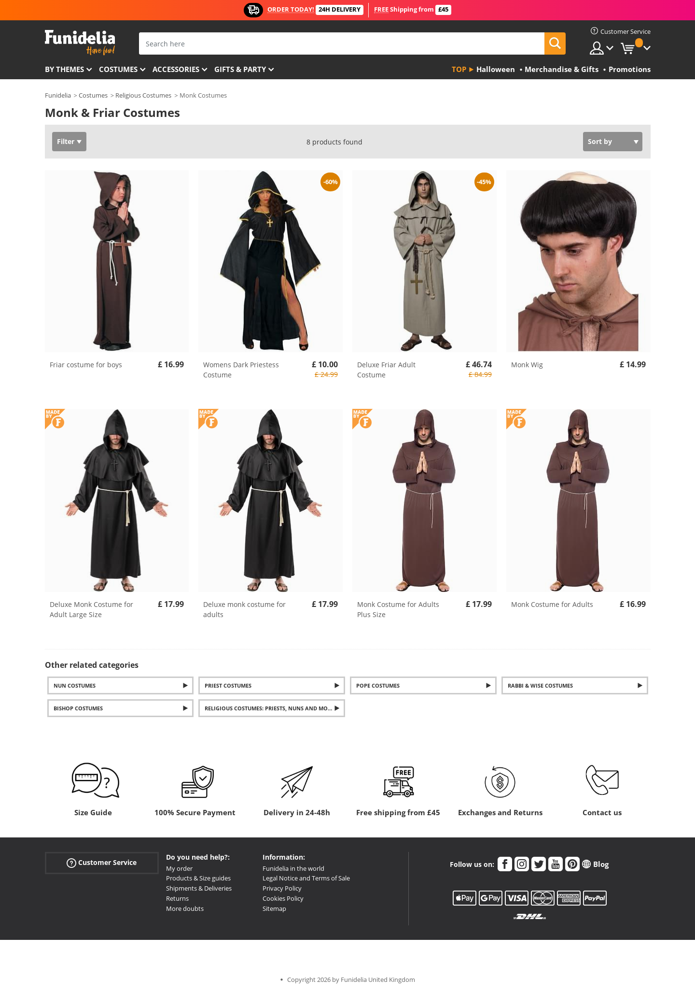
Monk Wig (527, 364)
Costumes (118, 69)
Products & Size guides (198, 878)
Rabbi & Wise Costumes (540, 685)
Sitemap (274, 908)
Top (459, 69)
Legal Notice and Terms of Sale (306, 878)
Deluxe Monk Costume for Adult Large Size (91, 609)
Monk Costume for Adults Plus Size (398, 609)
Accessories (176, 69)
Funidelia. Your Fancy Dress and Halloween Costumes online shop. (80, 43)
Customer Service (102, 862)
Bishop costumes (78, 708)
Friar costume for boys (86, 364)
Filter (65, 141)
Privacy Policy (282, 888)
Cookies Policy (283, 898)
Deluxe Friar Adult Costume (386, 369)
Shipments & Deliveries (199, 888)
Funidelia (58, 95)
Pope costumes (378, 685)
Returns (177, 898)
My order (179, 868)
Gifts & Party (240, 69)
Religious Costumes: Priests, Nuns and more (269, 708)
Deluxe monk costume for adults (244, 609)
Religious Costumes (143, 95)
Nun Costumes (75, 685)
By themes (64, 69)
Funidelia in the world (293, 868)
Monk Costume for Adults (552, 604)
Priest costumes (228, 685)
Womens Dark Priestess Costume (241, 369)
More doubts (185, 908)
